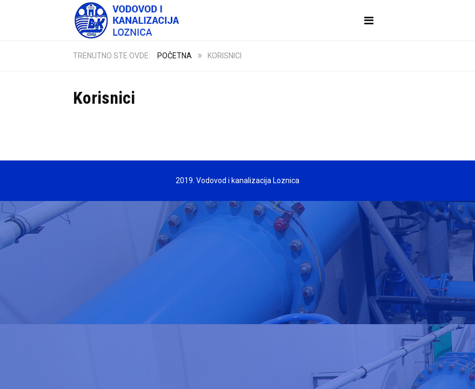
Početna (174, 55)
